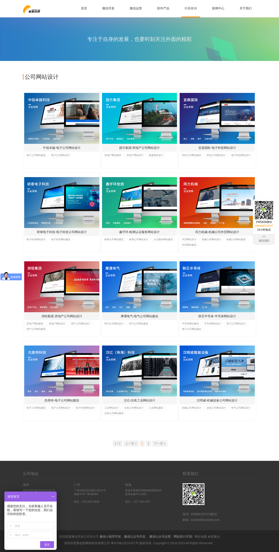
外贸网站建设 (189, 244)
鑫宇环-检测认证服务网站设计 (139, 232)
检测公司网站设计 (138, 239)
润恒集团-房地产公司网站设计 (61, 316)
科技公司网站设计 (216, 155)
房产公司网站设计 (80, 323)
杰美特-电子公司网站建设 (61, 400)
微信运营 (136, 8)
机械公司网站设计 (211, 239)
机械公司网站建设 (236, 239)
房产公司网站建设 (36, 329)
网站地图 (201, 536)
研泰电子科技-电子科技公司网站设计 (62, 232)
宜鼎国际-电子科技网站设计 (217, 147)
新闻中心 (218, 8)
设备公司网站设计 (216, 407)
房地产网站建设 (112, 155)
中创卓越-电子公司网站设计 (62, 147)
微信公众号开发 (134, 536)
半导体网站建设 (190, 323)
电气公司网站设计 (114, 323)
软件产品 (163, 8)
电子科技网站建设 (60, 239)
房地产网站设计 (135, 155)
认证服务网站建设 (163, 239)
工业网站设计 (111, 407)
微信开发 (108, 8)
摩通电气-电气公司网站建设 (139, 316)
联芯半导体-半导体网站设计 (217, 316)
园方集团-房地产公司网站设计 (139, 147)
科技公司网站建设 (191, 155)
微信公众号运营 (160, 536)
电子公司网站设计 (60, 155)
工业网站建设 (156, 407)
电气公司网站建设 (138, 323)
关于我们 (246, 8)
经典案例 (191, 8)
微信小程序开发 (110, 536)
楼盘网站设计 (156, 155)
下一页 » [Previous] (160, 443)
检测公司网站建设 (114, 239)
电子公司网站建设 (36, 155)
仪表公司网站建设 (114, 413)
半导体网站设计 (212, 323)
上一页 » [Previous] (131, 443)
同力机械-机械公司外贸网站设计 (217, 232)
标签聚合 (214, 536)
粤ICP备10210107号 (125, 543)
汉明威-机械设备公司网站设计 (217, 400)
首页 (84, 8)
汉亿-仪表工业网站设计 (139, 400)
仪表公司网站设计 (133, 407)
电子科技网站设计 (240, 155)
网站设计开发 (183, 536)
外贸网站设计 (189, 239)
